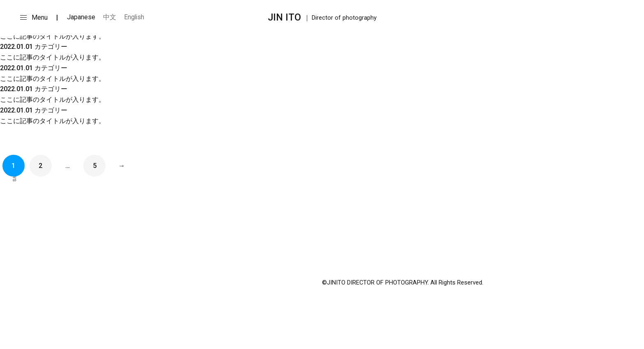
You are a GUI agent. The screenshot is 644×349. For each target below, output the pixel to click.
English (134, 17)
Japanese (81, 17)
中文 (109, 17)
